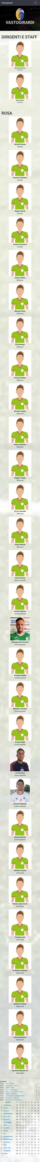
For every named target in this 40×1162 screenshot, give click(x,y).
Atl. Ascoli (8, 1098)
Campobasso (9, 1085)
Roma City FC (9, 1100)
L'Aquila (8, 1093)
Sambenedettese (19, 1096)
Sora (7, 1083)
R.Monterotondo (18, 1091)
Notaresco (14, 1093)
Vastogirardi (7, 3)
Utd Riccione (15, 1098)
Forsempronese (14, 1089)
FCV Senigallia (10, 1096)
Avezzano (12, 1083)
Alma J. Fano (9, 1091)
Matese (8, 1087)
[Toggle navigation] (35, 3)
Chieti (12, 1087)
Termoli (16, 1085)
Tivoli (7, 1089)
